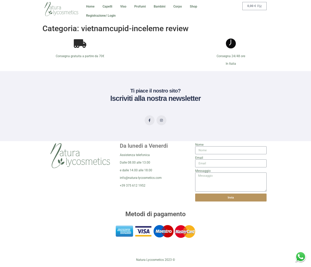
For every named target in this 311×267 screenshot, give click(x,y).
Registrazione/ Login (101, 15)
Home (90, 6)
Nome (199, 144)
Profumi (140, 6)
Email (199, 157)
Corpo (177, 6)
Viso (123, 6)
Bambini (159, 6)
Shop (193, 6)
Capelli (107, 6)
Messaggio (203, 171)
